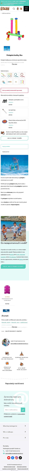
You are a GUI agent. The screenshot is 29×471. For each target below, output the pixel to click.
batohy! (12, 4)
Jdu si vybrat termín (14, 138)
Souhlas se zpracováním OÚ (9, 469)
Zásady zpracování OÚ (22, 469)
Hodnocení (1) (5, 151)
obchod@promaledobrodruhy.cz (19, 343)
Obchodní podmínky (22, 466)
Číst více (14, 327)
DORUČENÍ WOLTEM (12, 3)
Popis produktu (6, 146)
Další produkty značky (13, 331)
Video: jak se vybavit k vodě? (13, 266)
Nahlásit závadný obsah (9, 466)
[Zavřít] (27, 3)
